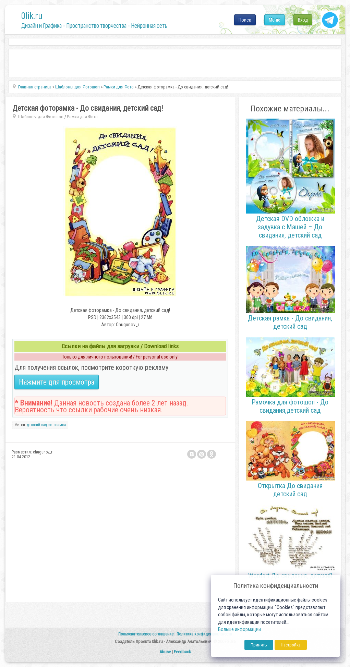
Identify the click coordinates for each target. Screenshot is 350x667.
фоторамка (57, 425)
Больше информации (239, 629)
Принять (259, 644)
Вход (303, 20)
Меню (274, 20)
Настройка (291, 644)
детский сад (37, 425)
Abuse (165, 651)
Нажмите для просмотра (56, 382)
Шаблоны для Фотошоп (40, 116)
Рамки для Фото (82, 116)
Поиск (245, 20)
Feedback (182, 651)
